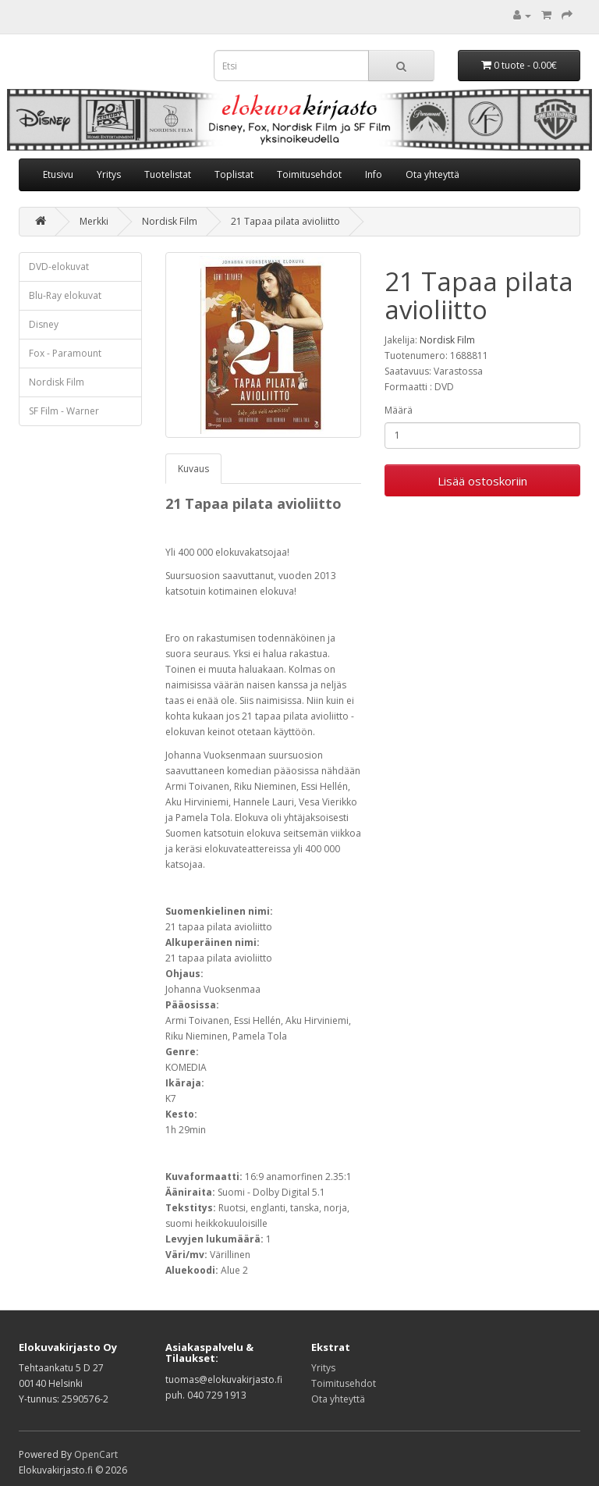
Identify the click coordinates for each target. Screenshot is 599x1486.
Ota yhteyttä (432, 174)
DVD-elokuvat (59, 266)
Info (373, 174)
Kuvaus (193, 468)
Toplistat (233, 174)
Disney (43, 324)
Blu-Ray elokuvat (65, 295)
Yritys (109, 174)
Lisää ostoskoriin (482, 481)
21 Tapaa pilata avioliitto (285, 221)
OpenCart (96, 1454)
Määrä (399, 410)
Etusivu (58, 174)
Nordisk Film (169, 221)
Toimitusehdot (309, 174)
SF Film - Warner (64, 411)
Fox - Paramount (65, 353)
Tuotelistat (167, 174)
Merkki (94, 221)
